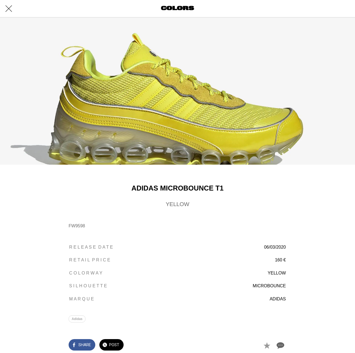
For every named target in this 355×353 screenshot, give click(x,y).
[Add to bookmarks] (266, 345)
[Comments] (279, 345)
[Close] (8, 8)
